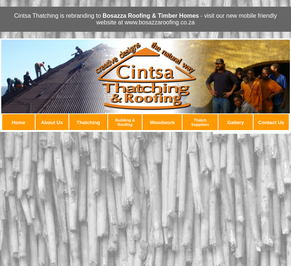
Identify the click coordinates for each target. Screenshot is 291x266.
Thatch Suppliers (200, 122)
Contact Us (271, 122)
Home (18, 122)
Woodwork (162, 122)
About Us (52, 122)
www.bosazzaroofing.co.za (160, 22)
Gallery (235, 122)
